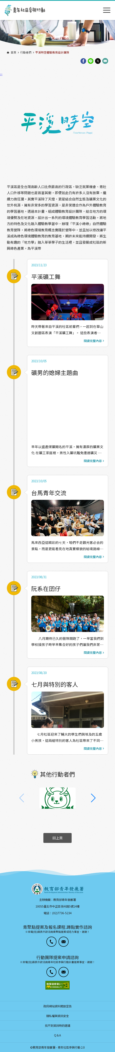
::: (1, 2)
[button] (93, 798)
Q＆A (57, 1035)
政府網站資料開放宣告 (57, 1006)
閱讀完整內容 (94, 341)
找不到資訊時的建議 (57, 1025)
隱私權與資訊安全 (57, 1016)
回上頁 (57, 837)
